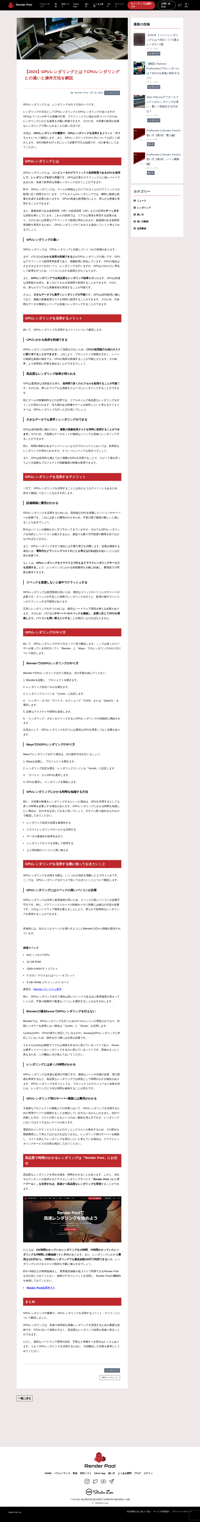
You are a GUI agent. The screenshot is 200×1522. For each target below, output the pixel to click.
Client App (76, 5)
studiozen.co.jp (100, 1503)
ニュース (141, 200)
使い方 (87, 5)
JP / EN (187, 5)
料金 (56, 5)
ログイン (148, 1473)
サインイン (119, 5)
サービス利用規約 (161, 1512)
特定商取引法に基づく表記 (139, 1512)
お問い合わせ (165, 5)
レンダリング (112, 93)
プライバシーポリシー (182, 1512)
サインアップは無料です (141, 5)
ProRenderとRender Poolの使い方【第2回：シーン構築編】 (163, 159)
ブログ (109, 5)
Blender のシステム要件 (48, 989)
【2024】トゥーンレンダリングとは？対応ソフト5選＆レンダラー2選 (162, 40)
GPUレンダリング (110, 1377)
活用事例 (141, 228)
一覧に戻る (24, 1398)
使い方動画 (142, 221)
